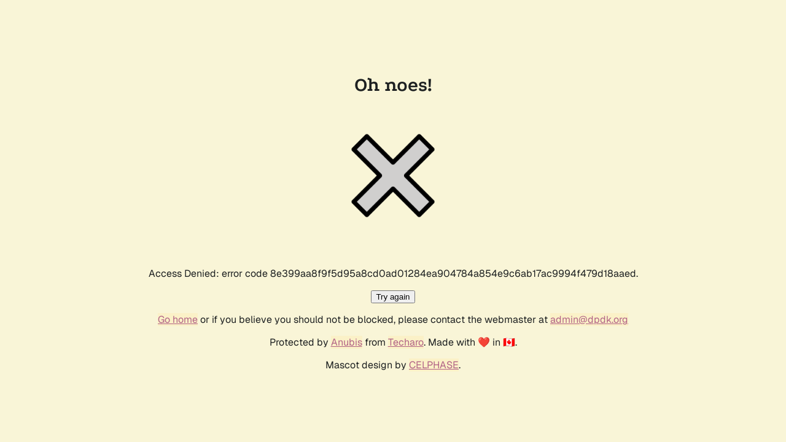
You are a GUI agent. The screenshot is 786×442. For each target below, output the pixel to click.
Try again (393, 296)
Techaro (406, 342)
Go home (178, 319)
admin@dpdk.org (589, 319)
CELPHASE (434, 365)
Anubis (346, 342)
